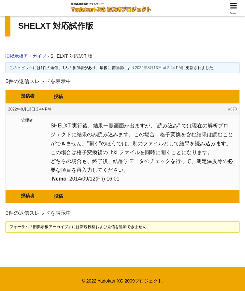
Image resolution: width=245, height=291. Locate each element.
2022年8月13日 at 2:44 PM (158, 67)
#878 (232, 109)
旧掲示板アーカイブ (25, 56)
